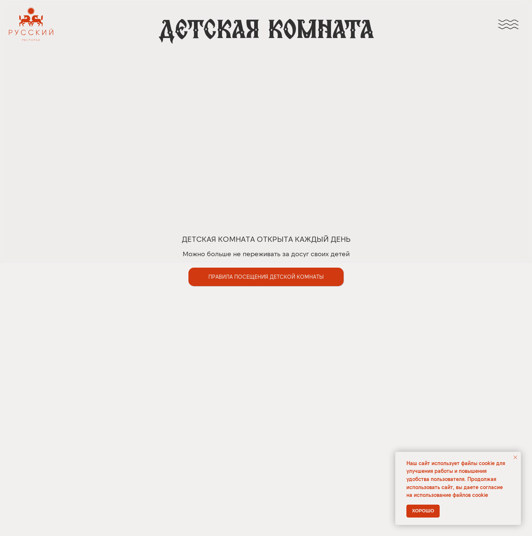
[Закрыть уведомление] (515, 457)
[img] (508, 24)
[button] (266, 277)
